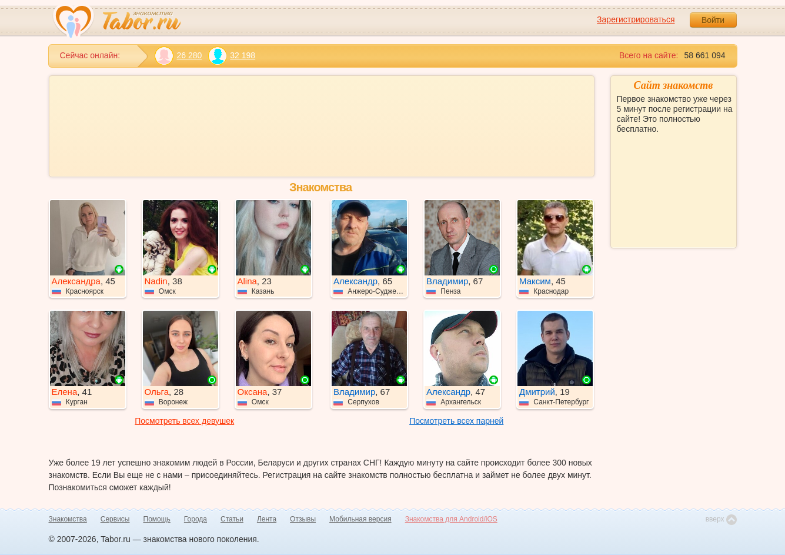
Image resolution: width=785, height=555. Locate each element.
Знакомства (68, 519)
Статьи (232, 519)
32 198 (231, 55)
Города (195, 519)
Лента (266, 519)
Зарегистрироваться (635, 19)
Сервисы (115, 519)
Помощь (157, 519)
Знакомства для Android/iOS (451, 519)
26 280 (178, 55)
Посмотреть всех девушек (184, 421)
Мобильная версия (360, 519)
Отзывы (303, 519)
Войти (713, 20)
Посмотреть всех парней (456, 421)
